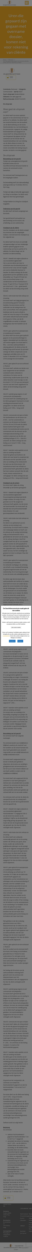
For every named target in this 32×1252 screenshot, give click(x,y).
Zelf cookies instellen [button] (16, 627)
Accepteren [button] (12, 641)
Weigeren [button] (20, 641)
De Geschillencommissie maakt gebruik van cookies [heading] (16, 609)
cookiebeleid (6, 636)
